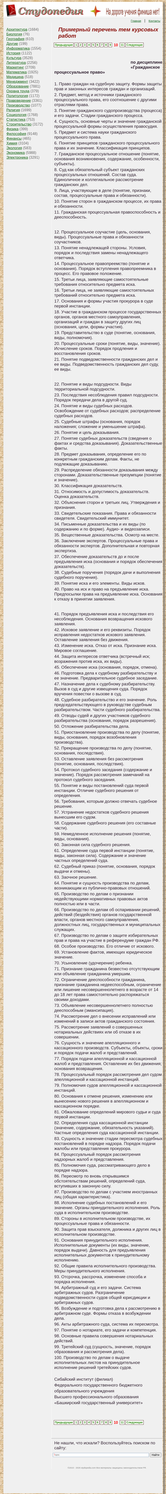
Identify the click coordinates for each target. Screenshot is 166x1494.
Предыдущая (64, 45)
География (15, 39)
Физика (12, 129)
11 (122, 45)
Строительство (18, 124)
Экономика (15, 153)
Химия (11, 143)
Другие (12, 44)
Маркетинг (15, 67)
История (13, 53)
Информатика (18, 48)
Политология (17, 96)
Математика (16, 72)
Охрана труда (17, 91)
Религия (13, 110)
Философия (16, 134)
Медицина (14, 77)
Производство (18, 105)
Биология (14, 34)
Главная (136, 21)
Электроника (17, 157)
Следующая (134, 45)
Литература (16, 63)
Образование (17, 86)
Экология (14, 148)
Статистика (15, 119)
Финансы (13, 138)
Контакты (154, 21)
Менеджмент (17, 82)
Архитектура (16, 29)
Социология (16, 115)
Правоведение (18, 100)
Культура (13, 58)
